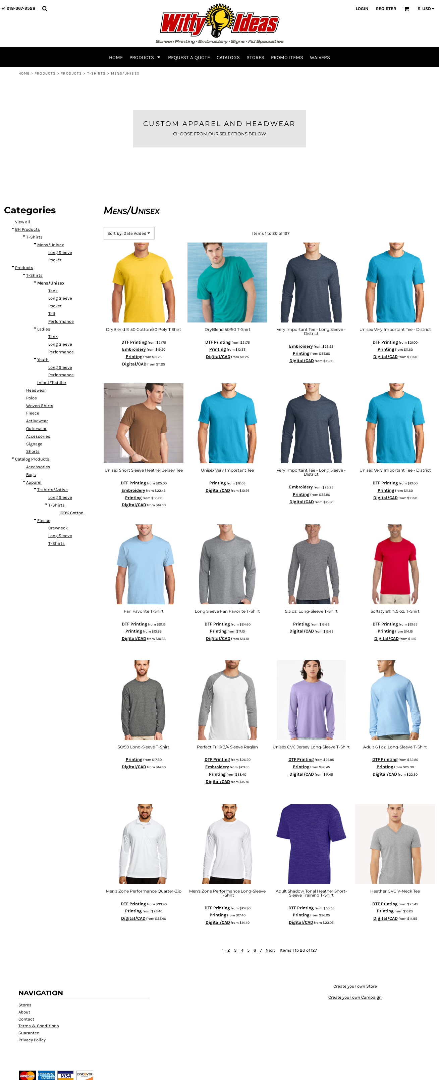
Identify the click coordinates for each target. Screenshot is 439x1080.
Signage (34, 443)
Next (270, 950)
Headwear (36, 390)
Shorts (33, 451)
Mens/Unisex (50, 244)
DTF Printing (134, 342)
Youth (43, 359)
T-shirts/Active (52, 489)
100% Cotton (71, 512)
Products (45, 73)
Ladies (43, 329)
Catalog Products (32, 459)
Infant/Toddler (51, 382)
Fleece (32, 413)
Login (362, 8)
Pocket (55, 259)
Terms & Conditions (38, 1025)
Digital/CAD (134, 363)
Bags (31, 474)
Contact (26, 1019)
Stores (25, 1004)
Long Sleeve (60, 252)
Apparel (34, 482)
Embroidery (134, 349)
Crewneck (58, 527)
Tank (53, 290)
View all (22, 221)
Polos (31, 397)
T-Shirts (96, 73)
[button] (44, 8)
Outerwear (36, 428)
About (24, 1011)
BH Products (27, 229)
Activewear (37, 420)
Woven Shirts (39, 405)
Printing (134, 356)
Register (386, 8)
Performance (61, 321)
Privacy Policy (32, 1039)
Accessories (38, 436)
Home (24, 73)
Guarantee (28, 1032)
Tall (51, 313)
